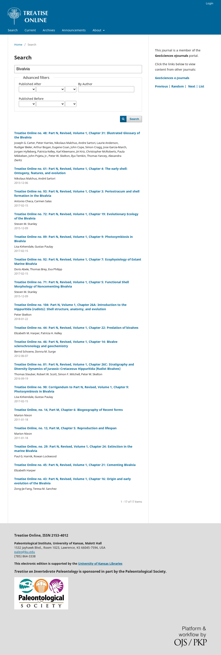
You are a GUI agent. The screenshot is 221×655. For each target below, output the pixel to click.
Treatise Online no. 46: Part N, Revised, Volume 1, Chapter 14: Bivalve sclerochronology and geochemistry (65, 344)
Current (30, 30)
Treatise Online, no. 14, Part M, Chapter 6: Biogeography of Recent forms (68, 410)
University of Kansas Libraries (100, 563)
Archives (49, 30)
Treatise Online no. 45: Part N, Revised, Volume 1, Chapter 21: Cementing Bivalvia (75, 465)
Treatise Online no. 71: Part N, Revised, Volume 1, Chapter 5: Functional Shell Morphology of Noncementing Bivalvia (71, 284)
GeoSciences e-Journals (172, 78)
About (97, 30)
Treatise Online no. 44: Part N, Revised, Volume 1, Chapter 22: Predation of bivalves (76, 328)
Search (13, 30)
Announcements (74, 30)
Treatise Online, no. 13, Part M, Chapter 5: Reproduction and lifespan (65, 428)
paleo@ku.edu (24, 552)
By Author (85, 84)
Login (209, 3)
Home (18, 44)
